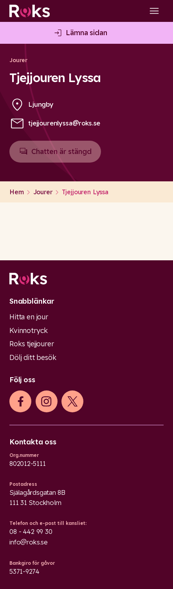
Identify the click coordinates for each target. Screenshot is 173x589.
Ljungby (41, 104)
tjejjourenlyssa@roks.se (64, 123)
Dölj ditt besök (32, 357)
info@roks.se (28, 542)
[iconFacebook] (20, 401)
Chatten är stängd (55, 155)
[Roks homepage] (29, 11)
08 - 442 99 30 (30, 531)
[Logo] (86, 279)
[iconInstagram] (46, 401)
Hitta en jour (28, 316)
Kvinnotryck (28, 330)
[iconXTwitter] (72, 401)
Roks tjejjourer (31, 343)
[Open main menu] (154, 11)
